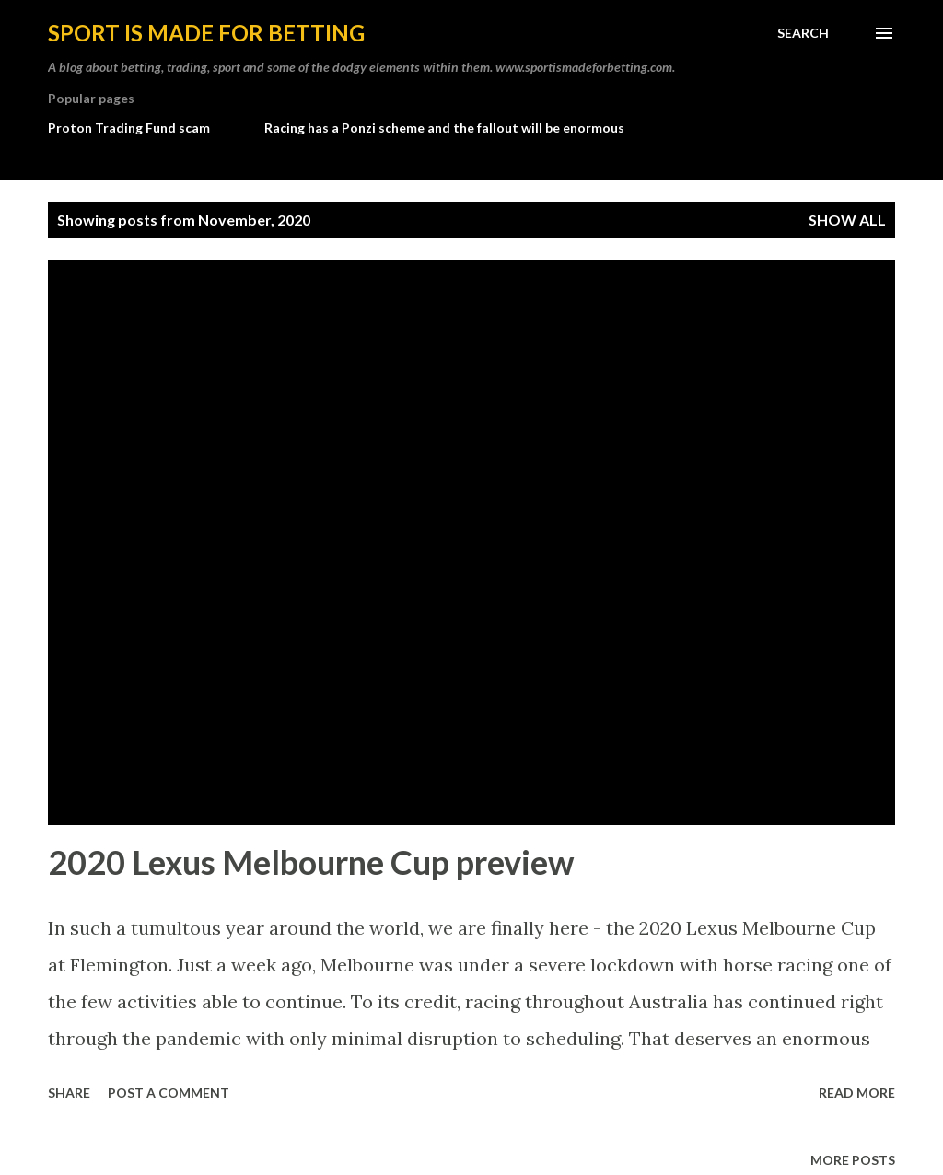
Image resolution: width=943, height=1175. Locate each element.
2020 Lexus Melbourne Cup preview (311, 862)
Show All (847, 219)
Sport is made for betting (206, 32)
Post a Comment (168, 1092)
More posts (852, 1160)
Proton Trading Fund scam (129, 127)
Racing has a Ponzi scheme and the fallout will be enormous (444, 127)
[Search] (803, 33)
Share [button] (69, 1092)
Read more (857, 1092)
